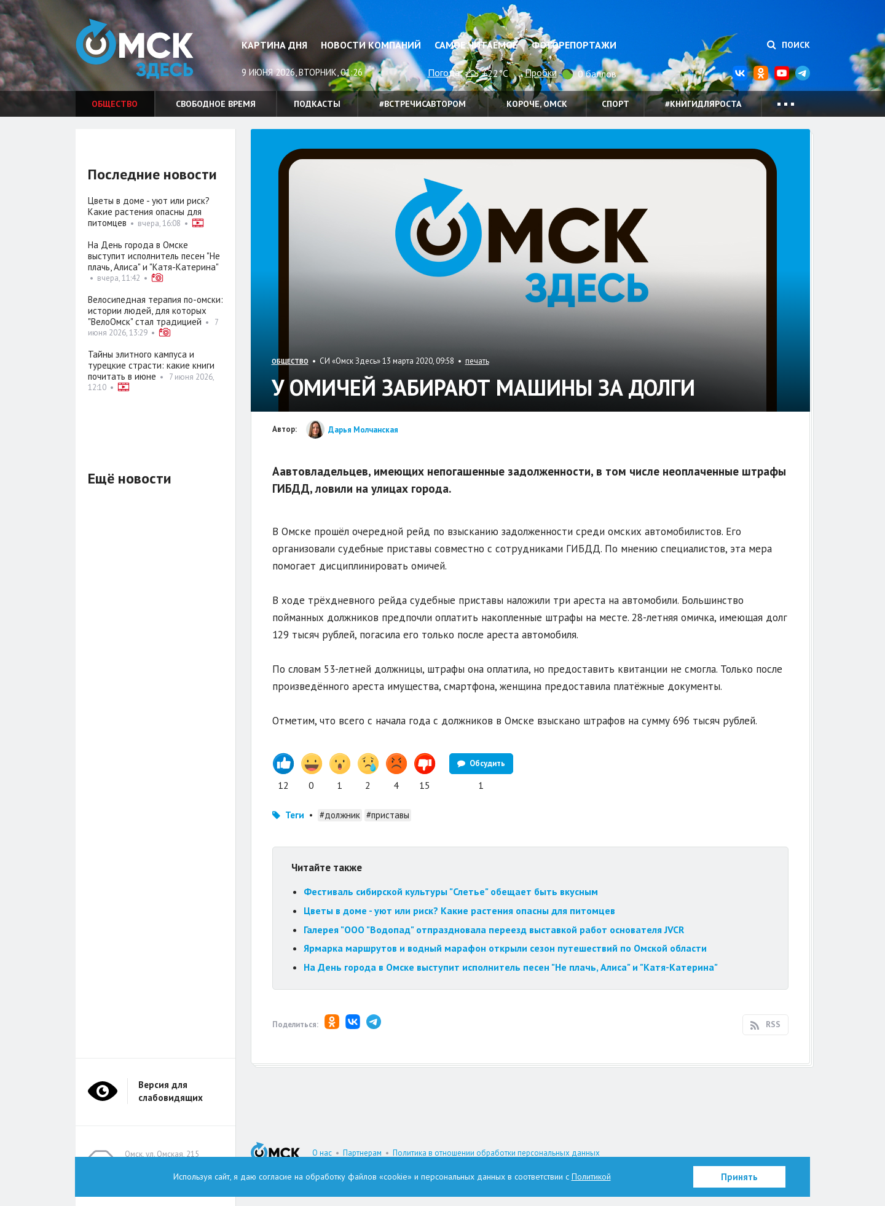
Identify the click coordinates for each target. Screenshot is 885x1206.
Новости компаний (371, 45)
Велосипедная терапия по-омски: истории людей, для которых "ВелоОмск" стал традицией (155, 310)
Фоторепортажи (574, 45)
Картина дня (274, 45)
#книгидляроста (703, 103)
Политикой (591, 1176)
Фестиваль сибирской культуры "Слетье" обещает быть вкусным (451, 891)
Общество (115, 103)
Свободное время (216, 103)
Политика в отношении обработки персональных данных (496, 1153)
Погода (444, 72)
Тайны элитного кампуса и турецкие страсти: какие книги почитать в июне (151, 365)
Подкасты (317, 103)
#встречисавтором (422, 103)
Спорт (615, 103)
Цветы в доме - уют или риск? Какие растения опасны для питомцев (459, 910)
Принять (739, 1177)
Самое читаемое (476, 45)
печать (477, 361)
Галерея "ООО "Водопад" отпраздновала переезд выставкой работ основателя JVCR (494, 929)
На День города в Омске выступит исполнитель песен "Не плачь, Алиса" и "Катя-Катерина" (511, 967)
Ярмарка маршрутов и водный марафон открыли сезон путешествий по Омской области (505, 948)
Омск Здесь (137, 50)
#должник (340, 815)
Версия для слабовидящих (170, 1091)
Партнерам (362, 1153)
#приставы (387, 815)
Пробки (541, 72)
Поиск (788, 44)
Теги (294, 815)
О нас (322, 1153)
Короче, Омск (536, 103)
